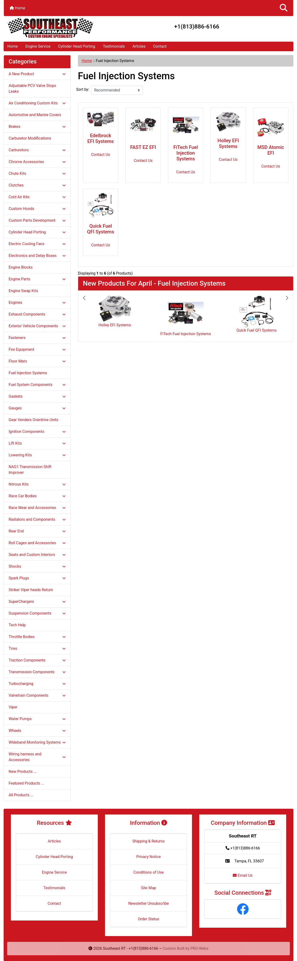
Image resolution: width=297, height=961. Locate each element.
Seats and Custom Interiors (37, 554)
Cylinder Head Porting (76, 46)
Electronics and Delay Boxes (37, 255)
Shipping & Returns (148, 841)
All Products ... (21, 795)
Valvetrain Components (37, 695)
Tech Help (17, 625)
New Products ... (23, 771)
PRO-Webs (200, 948)
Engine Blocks (21, 267)
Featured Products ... (26, 783)
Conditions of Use (148, 872)
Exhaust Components (37, 314)
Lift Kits (37, 443)
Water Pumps (37, 719)
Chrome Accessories (37, 161)
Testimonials (114, 46)
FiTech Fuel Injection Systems (185, 153)
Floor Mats (37, 361)
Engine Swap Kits (23, 290)
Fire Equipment (37, 349)
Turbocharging (37, 683)
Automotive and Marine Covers (35, 115)
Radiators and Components (37, 519)
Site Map (148, 888)
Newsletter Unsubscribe (148, 903)
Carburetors (37, 150)
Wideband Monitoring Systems (37, 742)
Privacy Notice (148, 856)
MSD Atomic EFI (270, 150)
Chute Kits (37, 173)
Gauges (37, 408)
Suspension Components (37, 613)
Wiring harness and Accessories (37, 757)
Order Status (148, 919)
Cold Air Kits (37, 197)
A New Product (37, 74)
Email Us (242, 875)
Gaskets (37, 396)
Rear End (37, 531)
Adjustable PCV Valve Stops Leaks (32, 88)
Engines (37, 302)
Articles (139, 46)
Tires (37, 648)
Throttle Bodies (37, 636)
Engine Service (37, 46)
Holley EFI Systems (228, 143)
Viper (13, 707)
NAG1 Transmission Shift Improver (30, 469)
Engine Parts (37, 279)
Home (17, 8)
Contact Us (100, 154)
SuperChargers (37, 601)
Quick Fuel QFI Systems (100, 229)
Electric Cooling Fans (37, 244)
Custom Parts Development (37, 220)
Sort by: (82, 89)
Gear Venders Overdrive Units (33, 420)
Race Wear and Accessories (37, 507)
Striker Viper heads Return (31, 590)
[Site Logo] (52, 27)
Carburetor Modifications (30, 138)
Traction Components (37, 660)
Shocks (37, 566)
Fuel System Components (37, 384)
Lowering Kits (37, 455)
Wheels (37, 730)
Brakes (37, 126)
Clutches (37, 185)
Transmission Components (37, 672)
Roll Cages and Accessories (37, 543)
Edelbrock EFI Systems (100, 138)
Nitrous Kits (37, 484)
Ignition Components (37, 431)
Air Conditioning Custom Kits (37, 103)
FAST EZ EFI (143, 147)
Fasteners (37, 337)
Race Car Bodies (37, 496)
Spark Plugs (37, 578)
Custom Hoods (37, 208)
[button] (283, 8)
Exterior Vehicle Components (37, 326)
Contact (160, 46)
